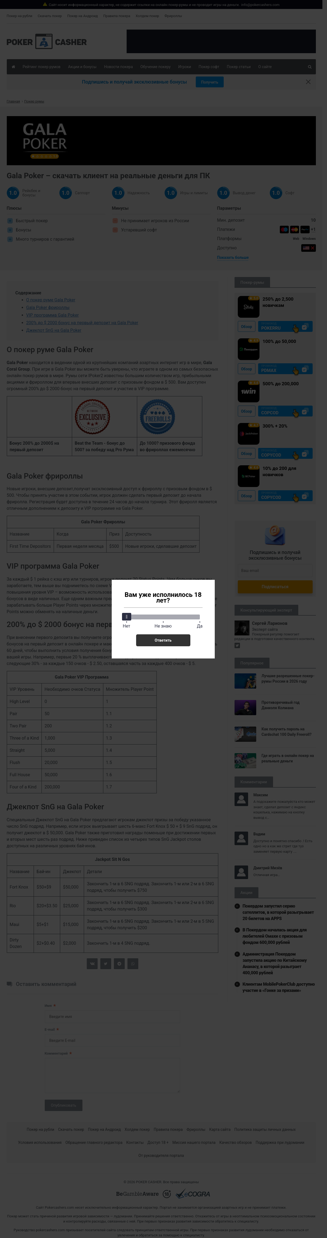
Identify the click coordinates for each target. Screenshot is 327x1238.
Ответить (163, 640)
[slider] (126, 616)
